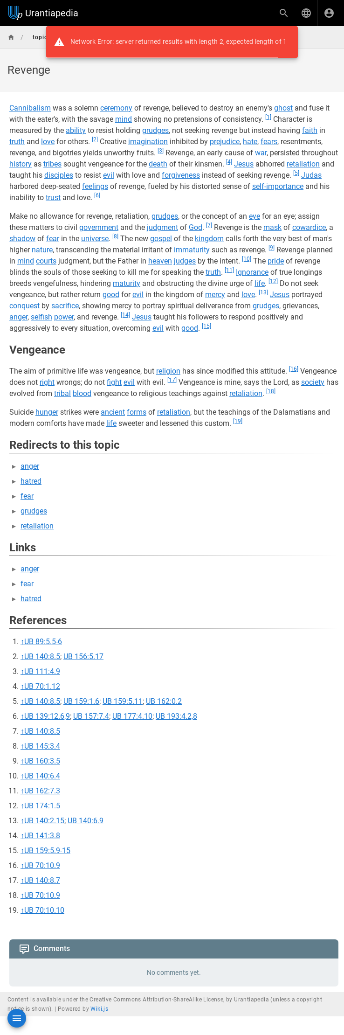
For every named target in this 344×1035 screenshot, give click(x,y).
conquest (24, 305)
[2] (95, 139)
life (260, 283)
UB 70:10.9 (42, 865)
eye (254, 216)
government (98, 227)
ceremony (116, 108)
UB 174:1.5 (42, 805)
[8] (115, 236)
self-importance (277, 186)
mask (272, 227)
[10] (246, 259)
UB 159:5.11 (123, 701)
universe (95, 238)
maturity (126, 283)
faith (309, 130)
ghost (283, 108)
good (111, 294)
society (312, 382)
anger (18, 317)
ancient (113, 412)
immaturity (192, 249)
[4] (229, 162)
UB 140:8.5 (42, 656)
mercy (215, 294)
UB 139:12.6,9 (47, 716)
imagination (148, 141)
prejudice (225, 141)
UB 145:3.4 (42, 746)
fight (114, 382)
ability (76, 130)
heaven (160, 261)
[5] (296, 173)
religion (168, 371)
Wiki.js (99, 1009)
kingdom (209, 238)
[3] (161, 150)
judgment (162, 227)
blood (82, 393)
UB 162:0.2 (164, 701)
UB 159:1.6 (81, 701)
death (158, 164)
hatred (31, 481)
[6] (97, 195)
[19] (237, 421)
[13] (263, 292)
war (261, 152)
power (64, 317)
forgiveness (181, 175)
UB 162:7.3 (42, 790)
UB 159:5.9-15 (47, 850)
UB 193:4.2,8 (176, 716)
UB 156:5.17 (83, 656)
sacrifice (65, 305)
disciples (58, 175)
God (195, 227)
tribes (52, 164)
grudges (155, 130)
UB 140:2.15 (44, 820)
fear (52, 238)
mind (123, 119)
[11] (229, 270)
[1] (268, 117)
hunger (46, 412)
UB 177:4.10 (132, 716)
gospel (161, 238)
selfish (41, 317)
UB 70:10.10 (44, 910)
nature (42, 249)
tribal (62, 393)
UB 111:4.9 (42, 671)
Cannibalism (30, 108)
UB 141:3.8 (42, 835)
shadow (22, 238)
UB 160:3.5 (42, 761)
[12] (273, 281)
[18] (270, 391)
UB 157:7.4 (91, 716)
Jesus (244, 164)
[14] (125, 315)
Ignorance (252, 272)
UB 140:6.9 (85, 820)
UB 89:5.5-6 (43, 641)
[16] (293, 369)
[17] (172, 380)
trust (53, 197)
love (48, 141)
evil (108, 175)
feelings (95, 186)
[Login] (329, 13)
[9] (271, 247)
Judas (311, 175)
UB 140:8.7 (42, 880)
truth (17, 141)
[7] (209, 225)
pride (276, 261)
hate (250, 141)
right (47, 382)
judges (185, 261)
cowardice (309, 227)
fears (269, 141)
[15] (206, 326)
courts (46, 261)
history (20, 164)
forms (136, 412)
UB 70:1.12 (42, 686)
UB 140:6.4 (42, 775)
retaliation (303, 164)
